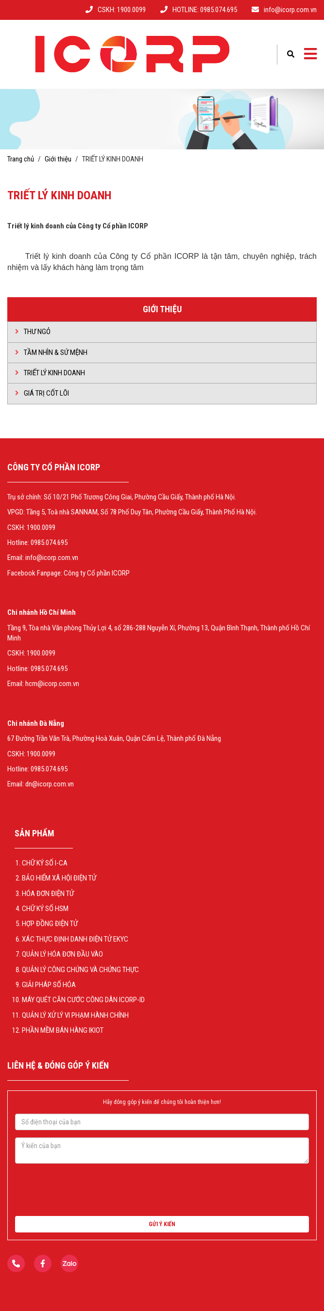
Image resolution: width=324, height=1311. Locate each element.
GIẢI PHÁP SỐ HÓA (49, 984)
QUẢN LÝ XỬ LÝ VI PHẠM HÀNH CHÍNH (75, 1015)
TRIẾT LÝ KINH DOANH (50, 372)
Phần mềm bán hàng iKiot (62, 1030)
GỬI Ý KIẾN (162, 1224)
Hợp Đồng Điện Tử (50, 923)
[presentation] (89, 1190)
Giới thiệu (58, 159)
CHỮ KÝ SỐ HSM (45, 908)
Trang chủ (20, 159)
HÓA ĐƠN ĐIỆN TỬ (48, 893)
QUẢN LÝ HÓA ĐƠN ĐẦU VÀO (62, 954)
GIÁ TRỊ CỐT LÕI (42, 393)
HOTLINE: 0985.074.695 (204, 9)
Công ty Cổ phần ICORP (97, 573)
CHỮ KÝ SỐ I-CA (45, 863)
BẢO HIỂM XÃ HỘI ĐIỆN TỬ (59, 878)
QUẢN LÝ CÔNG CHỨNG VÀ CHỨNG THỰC (80, 969)
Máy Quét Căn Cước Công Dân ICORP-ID (83, 999)
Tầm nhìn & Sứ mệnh (51, 352)
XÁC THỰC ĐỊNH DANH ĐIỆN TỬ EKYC (75, 939)
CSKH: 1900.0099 (122, 9)
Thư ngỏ (33, 331)
